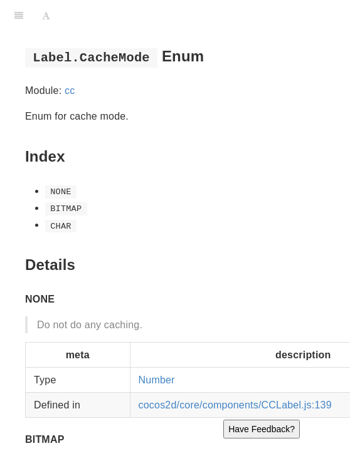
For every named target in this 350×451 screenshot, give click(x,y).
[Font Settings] (46, 15)
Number (157, 380)
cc (70, 90)
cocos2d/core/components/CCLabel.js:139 (235, 405)
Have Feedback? (261, 429)
